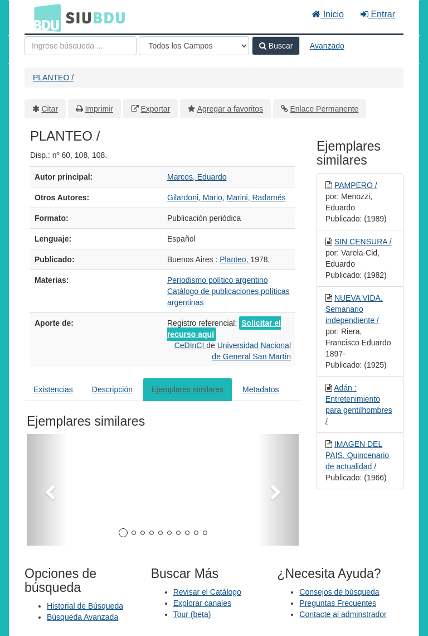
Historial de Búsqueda (85, 605)
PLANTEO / (53, 77)
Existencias (53, 389)
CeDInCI (190, 345)
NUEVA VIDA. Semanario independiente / (354, 309)
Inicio (328, 14)
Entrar (378, 14)
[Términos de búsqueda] (81, 45)
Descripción (112, 389)
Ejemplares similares (187, 389)
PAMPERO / (355, 185)
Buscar (276, 45)
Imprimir (99, 108)
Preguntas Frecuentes (337, 603)
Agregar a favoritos (230, 108)
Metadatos (260, 389)
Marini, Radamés (256, 197)
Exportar (155, 108)
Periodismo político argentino (217, 280)
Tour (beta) (192, 614)
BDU (44, 17)
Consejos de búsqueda (339, 591)
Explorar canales (202, 603)
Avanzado (327, 45)
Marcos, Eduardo (197, 176)
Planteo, (235, 259)
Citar (50, 108)
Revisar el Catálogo (207, 591)
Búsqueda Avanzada (82, 617)
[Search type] (194, 45)
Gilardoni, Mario (194, 197)
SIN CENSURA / (363, 241)
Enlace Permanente (324, 108)
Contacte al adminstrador (342, 614)
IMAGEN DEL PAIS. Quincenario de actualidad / (357, 455)
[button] (47, 490)
